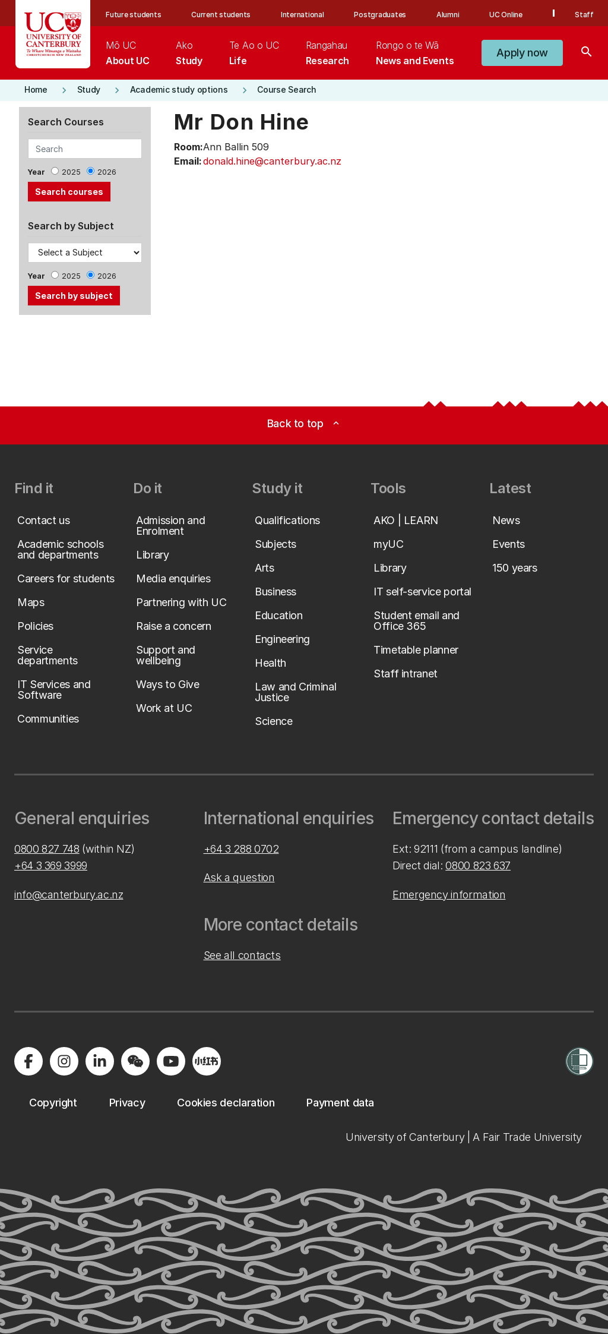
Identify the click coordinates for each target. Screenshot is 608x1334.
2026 (106, 172)
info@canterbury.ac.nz (68, 894)
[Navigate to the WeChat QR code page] (135, 1061)
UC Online (505, 14)
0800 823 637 (478, 865)
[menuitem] (127, 52)
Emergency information (448, 894)
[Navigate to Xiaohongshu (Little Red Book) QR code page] (206, 1061)
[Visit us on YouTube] (171, 1061)
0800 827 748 (47, 849)
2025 (71, 172)
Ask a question (239, 877)
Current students (221, 14)
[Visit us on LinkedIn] (100, 1061)
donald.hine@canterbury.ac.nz (272, 161)
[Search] (587, 53)
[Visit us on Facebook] (28, 1061)
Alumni (448, 14)
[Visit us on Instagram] (64, 1061)
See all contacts (242, 955)
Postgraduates (380, 14)
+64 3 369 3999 (50, 865)
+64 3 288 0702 (241, 849)
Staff (584, 14)
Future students (133, 14)
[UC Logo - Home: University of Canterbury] (53, 34)
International (302, 14)
